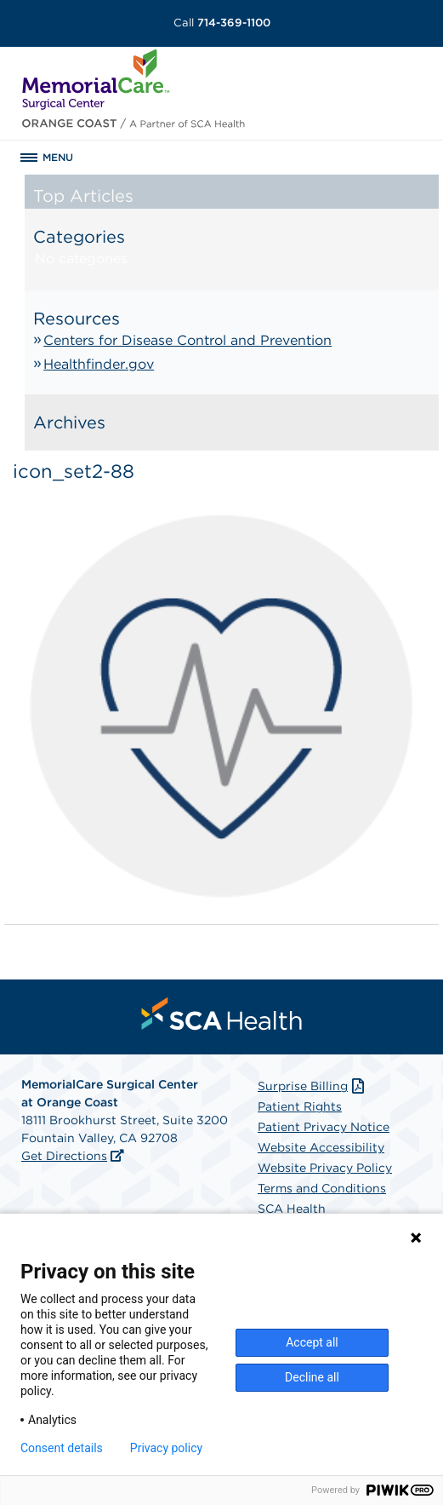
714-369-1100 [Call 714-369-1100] (221, 22)
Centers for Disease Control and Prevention (187, 340)
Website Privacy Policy (325, 1168)
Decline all (312, 1377)
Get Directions (64, 1156)
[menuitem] (221, 1013)
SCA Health (292, 1208)
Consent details (61, 1448)
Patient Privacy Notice (323, 1127)
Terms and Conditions (322, 1188)
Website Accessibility (321, 1147)
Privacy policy (166, 1448)
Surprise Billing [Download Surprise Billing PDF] (312, 1086)
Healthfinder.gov (98, 364)
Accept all (312, 1342)
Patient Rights (300, 1106)
